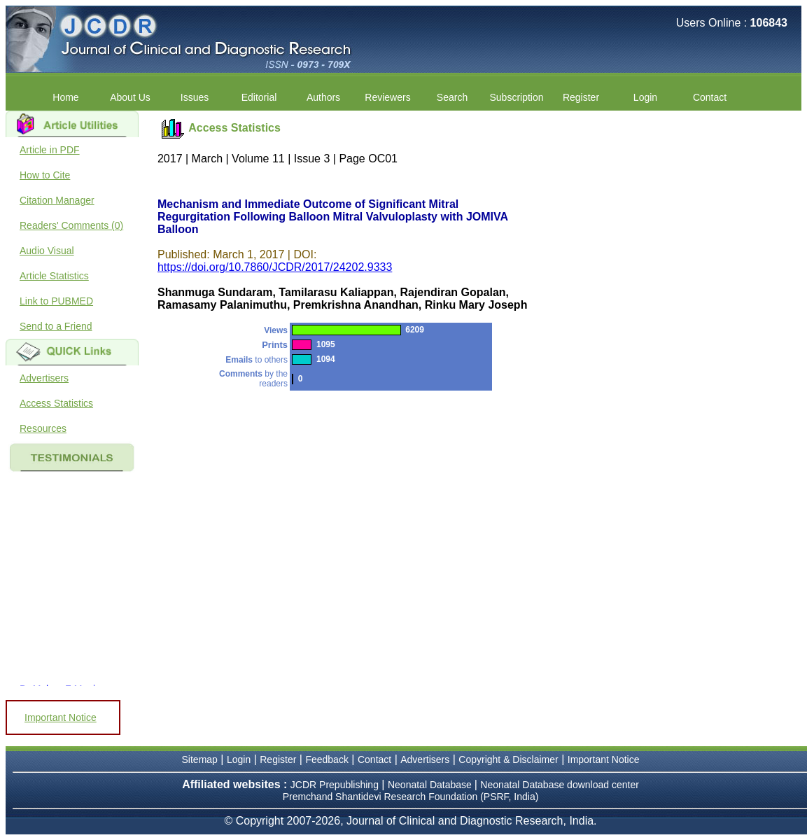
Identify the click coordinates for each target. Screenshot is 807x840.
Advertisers (44, 378)
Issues (195, 97)
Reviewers (387, 97)
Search (452, 97)
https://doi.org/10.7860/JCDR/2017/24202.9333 (274, 267)
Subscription (516, 97)
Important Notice (60, 717)
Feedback (326, 759)
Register (581, 97)
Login (645, 97)
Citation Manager (57, 200)
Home (65, 97)
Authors (323, 97)
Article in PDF (50, 149)
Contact (710, 97)
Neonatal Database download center (559, 784)
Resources (43, 428)
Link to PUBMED (56, 301)
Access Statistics (56, 403)
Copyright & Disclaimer (508, 759)
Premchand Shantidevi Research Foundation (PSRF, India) (411, 796)
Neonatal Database (431, 784)
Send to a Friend (56, 326)
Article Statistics (54, 275)
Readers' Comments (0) (71, 225)
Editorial (259, 97)
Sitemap (200, 759)
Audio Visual (47, 250)
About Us (130, 97)
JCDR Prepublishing (334, 784)
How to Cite (45, 175)
